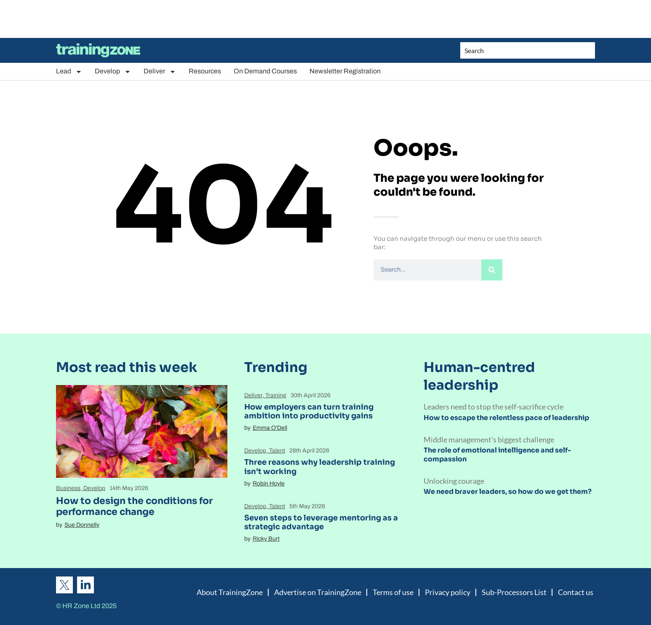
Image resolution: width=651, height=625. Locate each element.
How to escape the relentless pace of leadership (506, 417)
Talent (277, 450)
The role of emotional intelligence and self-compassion (497, 454)
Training (275, 395)
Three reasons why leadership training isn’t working (319, 467)
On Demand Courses (265, 71)
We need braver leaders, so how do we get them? (508, 491)
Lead (69, 71)
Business (68, 488)
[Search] (491, 269)
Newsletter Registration (345, 71)
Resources (205, 71)
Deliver (160, 71)
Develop (113, 71)
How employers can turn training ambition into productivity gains (309, 411)
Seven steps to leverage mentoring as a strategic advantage (321, 522)
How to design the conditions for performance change (134, 506)
